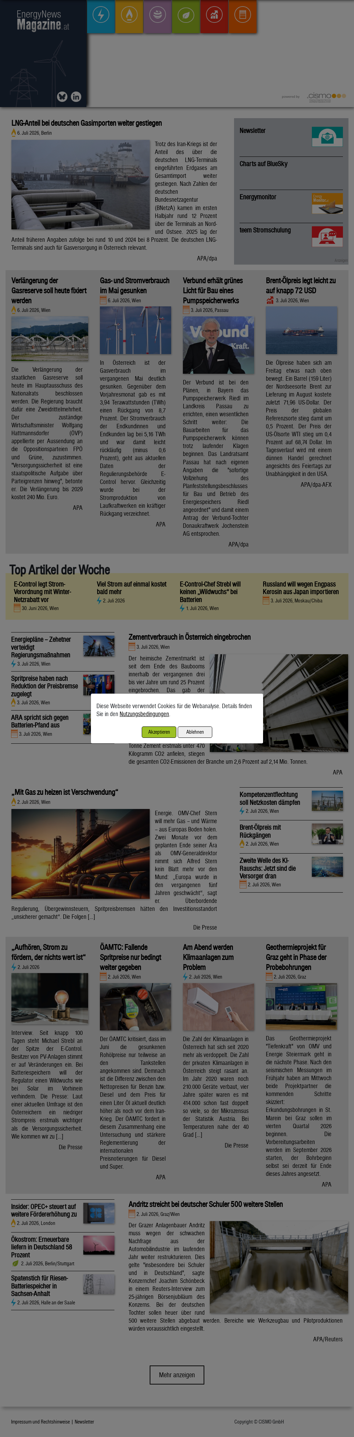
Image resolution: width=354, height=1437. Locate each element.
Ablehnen (195, 732)
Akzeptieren (159, 732)
